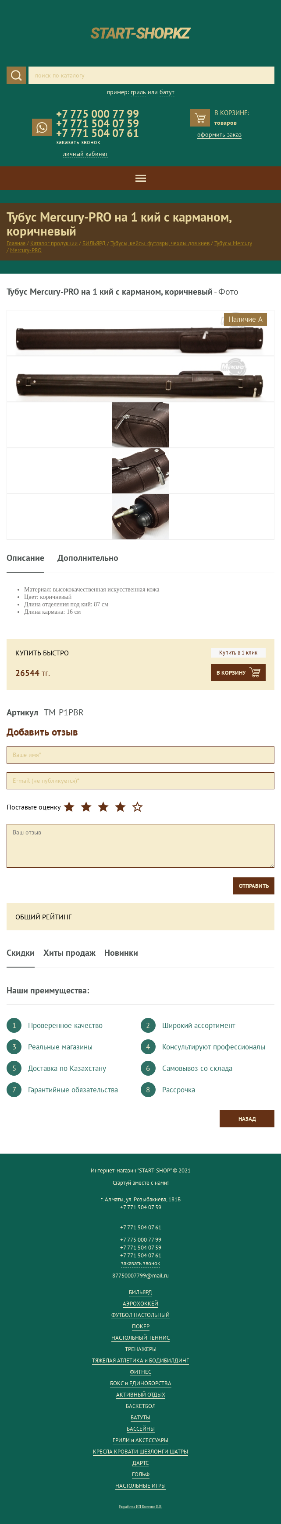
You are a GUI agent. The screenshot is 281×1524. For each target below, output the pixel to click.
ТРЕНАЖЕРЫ (141, 1349)
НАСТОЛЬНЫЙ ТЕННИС (140, 1337)
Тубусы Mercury (233, 243)
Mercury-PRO (26, 250)
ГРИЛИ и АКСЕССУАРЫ (140, 1440)
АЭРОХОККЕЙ (140, 1303)
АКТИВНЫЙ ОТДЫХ (140, 1394)
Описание (25, 558)
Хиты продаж (69, 952)
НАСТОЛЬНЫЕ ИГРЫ (140, 1485)
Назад (247, 1119)
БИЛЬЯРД (94, 243)
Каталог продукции (54, 243)
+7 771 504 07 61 (97, 133)
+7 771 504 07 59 (97, 123)
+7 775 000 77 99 (97, 114)
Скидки (21, 952)
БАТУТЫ (140, 1417)
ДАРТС (140, 1463)
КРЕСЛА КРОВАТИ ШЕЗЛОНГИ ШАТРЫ (140, 1451)
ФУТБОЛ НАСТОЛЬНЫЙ (140, 1315)
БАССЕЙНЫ (141, 1428)
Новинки (121, 952)
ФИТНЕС (140, 1372)
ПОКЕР (140, 1326)
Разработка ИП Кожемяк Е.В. (141, 1507)
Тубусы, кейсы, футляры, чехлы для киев (160, 243)
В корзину (231, 672)
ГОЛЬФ (140, 1474)
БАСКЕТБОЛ (141, 1406)
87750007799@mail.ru (140, 1275)
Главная (16, 243)
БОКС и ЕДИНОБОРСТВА (140, 1383)
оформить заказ (219, 134)
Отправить (254, 886)
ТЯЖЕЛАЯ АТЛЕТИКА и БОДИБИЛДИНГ (140, 1360)
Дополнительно (87, 558)
